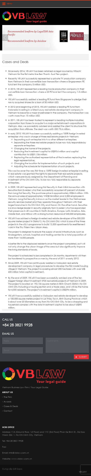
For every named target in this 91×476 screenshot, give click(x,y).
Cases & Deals (11, 406)
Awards (7, 401)
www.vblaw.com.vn (21, 458)
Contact (8, 410)
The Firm (8, 397)
